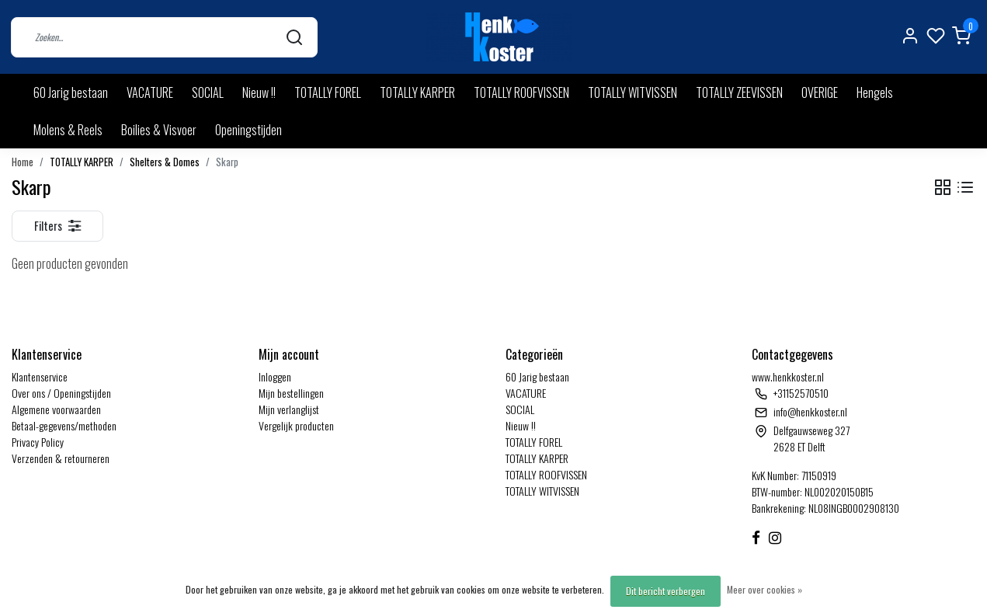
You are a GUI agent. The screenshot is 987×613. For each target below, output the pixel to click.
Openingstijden (248, 129)
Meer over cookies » (764, 589)
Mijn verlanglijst (289, 409)
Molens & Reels (68, 129)
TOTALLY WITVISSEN (632, 92)
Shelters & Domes (165, 162)
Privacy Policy (38, 442)
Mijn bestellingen (291, 393)
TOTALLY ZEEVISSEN (739, 92)
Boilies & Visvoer (158, 129)
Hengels (875, 92)
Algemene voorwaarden (56, 409)
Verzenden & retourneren (60, 458)
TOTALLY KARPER (417, 92)
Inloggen (275, 376)
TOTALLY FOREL (327, 92)
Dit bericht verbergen (665, 590)
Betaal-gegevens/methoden (64, 425)
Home (22, 162)
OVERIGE (819, 92)
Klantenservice (40, 376)
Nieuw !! (259, 92)
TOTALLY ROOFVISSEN (521, 92)
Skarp (227, 162)
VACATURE (150, 92)
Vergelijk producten (296, 425)
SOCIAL (208, 92)
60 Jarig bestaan (70, 92)
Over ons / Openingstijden (61, 393)
